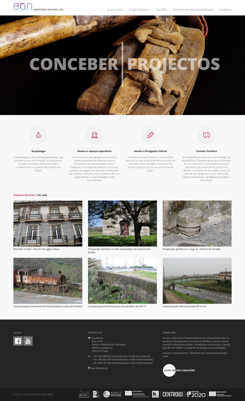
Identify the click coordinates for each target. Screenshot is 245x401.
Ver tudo (42, 195)
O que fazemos (140, 9)
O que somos (115, 9)
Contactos (225, 9)
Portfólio (161, 9)
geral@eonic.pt (100, 368)
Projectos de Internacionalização (193, 9)
